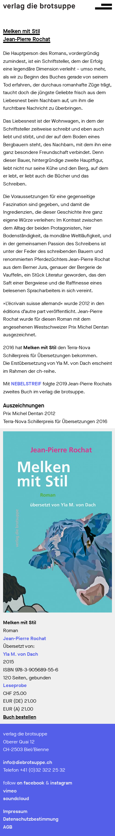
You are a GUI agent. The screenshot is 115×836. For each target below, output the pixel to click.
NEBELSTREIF (26, 383)
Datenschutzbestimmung (30, 819)
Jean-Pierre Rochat (24, 638)
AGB (7, 827)
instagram (61, 783)
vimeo (10, 791)
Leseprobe (15, 685)
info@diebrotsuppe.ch (27, 762)
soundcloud (16, 798)
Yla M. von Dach (20, 654)
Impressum (15, 811)
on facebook (30, 783)
